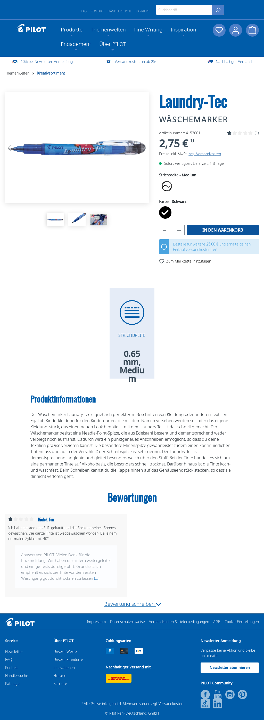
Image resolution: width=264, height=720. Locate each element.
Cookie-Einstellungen (242, 621)
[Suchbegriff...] (184, 10)
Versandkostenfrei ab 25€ (136, 61)
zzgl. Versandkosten (204, 153)
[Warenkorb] (252, 30)
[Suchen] (218, 10)
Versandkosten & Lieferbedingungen (179, 621)
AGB (216, 621)
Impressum (96, 621)
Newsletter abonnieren (230, 667)
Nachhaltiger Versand (234, 61)
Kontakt (97, 11)
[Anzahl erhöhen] (179, 230)
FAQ (84, 11)
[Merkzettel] (218, 30)
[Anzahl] (172, 230)
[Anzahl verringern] (164, 230)
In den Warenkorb (222, 230)
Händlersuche (120, 11)
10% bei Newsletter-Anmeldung (47, 61)
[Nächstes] (145, 148)
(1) (257, 132)
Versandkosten (171, 703)
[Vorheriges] (9, 148)
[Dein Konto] (235, 30)
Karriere (143, 11)
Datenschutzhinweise (127, 621)
